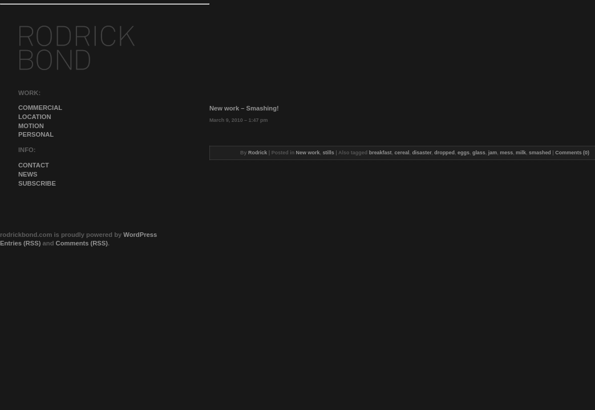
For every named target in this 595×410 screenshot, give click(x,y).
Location (34, 116)
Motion (31, 125)
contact (33, 165)
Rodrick (257, 152)
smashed (540, 152)
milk (521, 152)
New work (308, 152)
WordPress (140, 234)
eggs (463, 152)
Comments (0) (572, 152)
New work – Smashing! (244, 108)
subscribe (37, 183)
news (28, 174)
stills (328, 152)
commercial (40, 107)
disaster (421, 152)
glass (478, 152)
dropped (444, 152)
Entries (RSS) (20, 243)
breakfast (380, 152)
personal (36, 134)
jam (492, 152)
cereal (402, 152)
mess (506, 152)
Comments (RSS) (82, 243)
